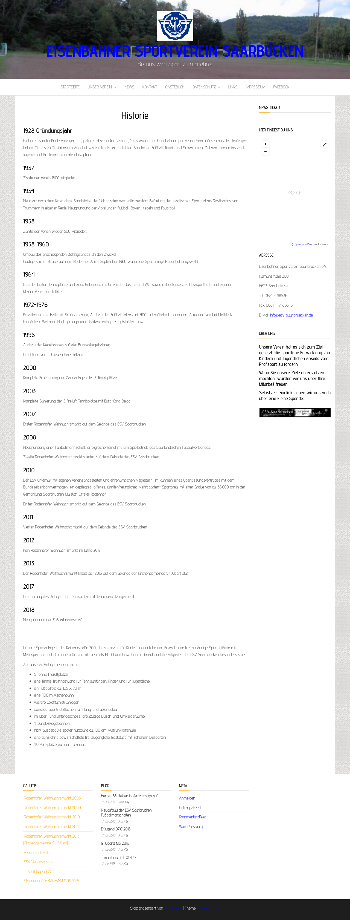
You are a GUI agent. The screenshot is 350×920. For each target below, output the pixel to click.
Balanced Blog (208, 908)
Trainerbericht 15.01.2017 (118, 857)
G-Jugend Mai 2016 (115, 843)
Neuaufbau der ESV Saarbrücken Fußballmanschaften (126, 812)
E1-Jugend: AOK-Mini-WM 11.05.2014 (51, 880)
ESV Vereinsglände (38, 861)
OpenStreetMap (304, 244)
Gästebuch (175, 87)
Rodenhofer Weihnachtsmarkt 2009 (52, 807)
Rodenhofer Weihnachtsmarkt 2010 (52, 817)
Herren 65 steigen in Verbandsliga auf (129, 796)
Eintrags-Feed (190, 807)
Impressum (255, 87)
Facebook (281, 87)
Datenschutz (206, 87)
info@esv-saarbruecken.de (291, 315)
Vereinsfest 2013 (36, 852)
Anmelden (187, 798)
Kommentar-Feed (192, 817)
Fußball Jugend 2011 (39, 871)
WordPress (173, 908)
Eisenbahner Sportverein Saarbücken (175, 51)
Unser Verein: (102, 87)
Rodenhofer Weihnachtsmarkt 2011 (51, 826)
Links (233, 87)
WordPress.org (191, 826)
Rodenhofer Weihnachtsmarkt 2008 (52, 798)
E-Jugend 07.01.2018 (116, 829)
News (129, 87)
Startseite (70, 87)
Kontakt (149, 87)
